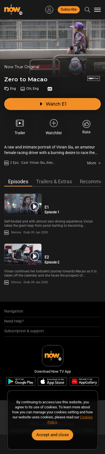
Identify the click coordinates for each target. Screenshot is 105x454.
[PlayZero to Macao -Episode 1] (23, 204)
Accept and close (52, 434)
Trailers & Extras (54, 181)
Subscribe (69, 9)
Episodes (18, 181)
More (91, 163)
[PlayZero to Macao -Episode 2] (23, 254)
